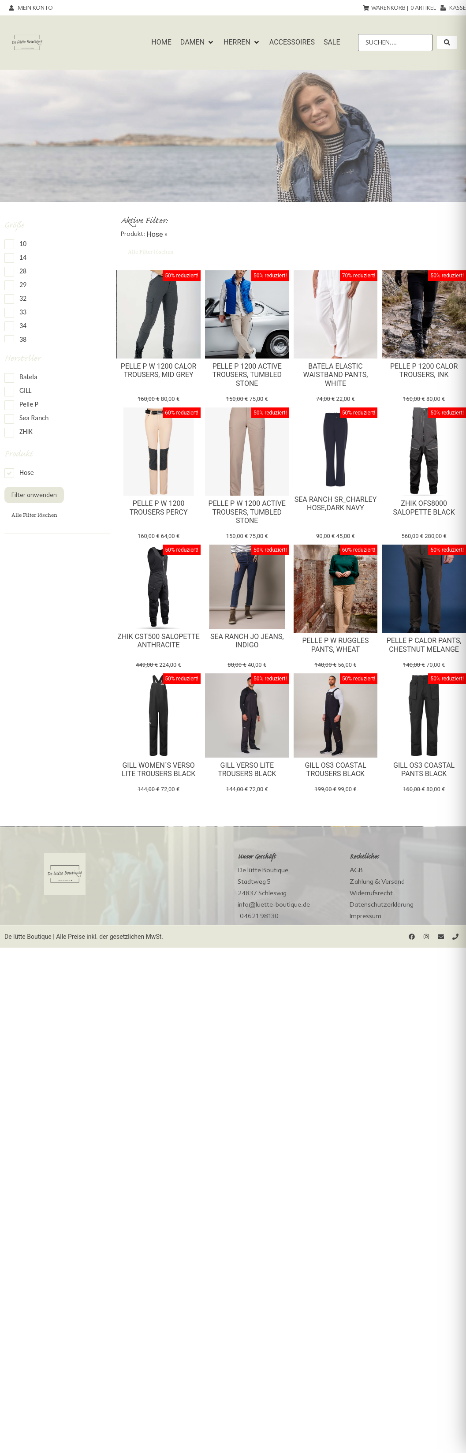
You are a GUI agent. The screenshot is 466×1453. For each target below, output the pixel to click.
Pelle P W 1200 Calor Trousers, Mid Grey (158, 370)
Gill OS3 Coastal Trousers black (335, 769)
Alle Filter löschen (34, 515)
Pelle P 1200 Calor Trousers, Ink (424, 370)
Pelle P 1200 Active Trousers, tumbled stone (247, 374)
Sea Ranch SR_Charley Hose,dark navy (336, 503)
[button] (197, 42)
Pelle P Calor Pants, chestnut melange (424, 644)
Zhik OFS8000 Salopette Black (424, 507)
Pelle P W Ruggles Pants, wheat (335, 644)
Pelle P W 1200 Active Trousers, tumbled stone (247, 511)
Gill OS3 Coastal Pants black (424, 769)
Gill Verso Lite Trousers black (247, 769)
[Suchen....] (395, 42)
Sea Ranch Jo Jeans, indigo (247, 640)
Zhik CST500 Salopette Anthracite (158, 640)
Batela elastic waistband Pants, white (335, 374)
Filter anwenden (34, 494)
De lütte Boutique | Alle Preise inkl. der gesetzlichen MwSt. (83, 936)
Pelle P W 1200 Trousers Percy (159, 507)
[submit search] (447, 42)
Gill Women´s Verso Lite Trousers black (158, 769)
